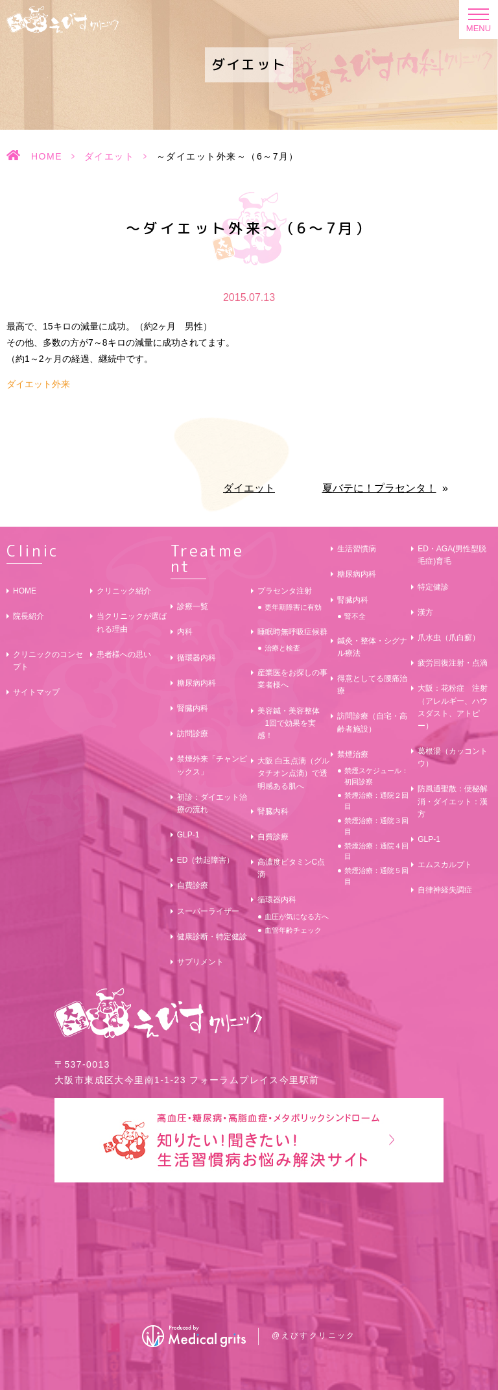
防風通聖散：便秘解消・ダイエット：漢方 (453, 801)
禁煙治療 (352, 754)
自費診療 (192, 885)
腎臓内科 (192, 708)
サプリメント (200, 961)
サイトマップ (36, 692)
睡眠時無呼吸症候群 (292, 631)
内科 (185, 631)
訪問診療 (192, 733)
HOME (46, 156)
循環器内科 (196, 657)
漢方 (425, 612)
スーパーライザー (208, 911)
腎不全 (355, 616)
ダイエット (109, 156)
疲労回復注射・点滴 (453, 662)
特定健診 (433, 587)
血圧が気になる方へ (297, 916)
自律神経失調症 (445, 889)
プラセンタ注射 (284, 590)
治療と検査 (282, 648)
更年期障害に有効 (293, 607)
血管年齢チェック (293, 930)
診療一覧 (192, 606)
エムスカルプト (445, 864)
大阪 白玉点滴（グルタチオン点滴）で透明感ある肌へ (293, 773)
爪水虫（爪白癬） (449, 637)
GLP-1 (188, 834)
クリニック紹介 (124, 590)
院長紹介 (28, 616)
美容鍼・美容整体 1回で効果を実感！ (288, 723)
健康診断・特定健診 (212, 936)
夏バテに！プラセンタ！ (379, 488)
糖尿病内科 (196, 683)
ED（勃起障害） (206, 860)
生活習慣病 (356, 548)
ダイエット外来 (38, 384)
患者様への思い (124, 654)
